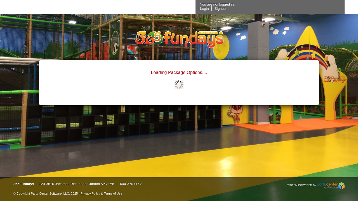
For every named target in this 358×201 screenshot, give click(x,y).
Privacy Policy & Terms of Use (101, 193)
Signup (286, 8)
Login (270, 8)
